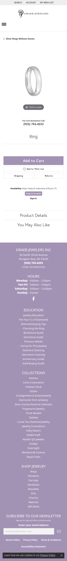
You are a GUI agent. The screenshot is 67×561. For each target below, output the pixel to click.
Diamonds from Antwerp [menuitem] (33, 400)
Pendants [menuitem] (33, 476)
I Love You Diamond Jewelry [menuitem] (33, 421)
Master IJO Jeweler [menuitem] (33, 439)
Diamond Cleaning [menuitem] (33, 350)
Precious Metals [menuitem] (33, 341)
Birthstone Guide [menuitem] (33, 332)
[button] (17, 2)
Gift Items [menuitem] (33, 506)
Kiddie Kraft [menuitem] (33, 435)
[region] (33, 81)
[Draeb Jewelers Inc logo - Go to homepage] (33, 13)
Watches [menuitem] (33, 502)
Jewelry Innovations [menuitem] (33, 426)
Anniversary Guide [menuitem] (33, 359)
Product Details (33, 215)
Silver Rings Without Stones (20, 38)
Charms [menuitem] (33, 497)
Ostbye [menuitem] (33, 443)
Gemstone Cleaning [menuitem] (33, 354)
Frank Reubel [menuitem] (33, 413)
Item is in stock (33, 193)
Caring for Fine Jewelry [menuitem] (33, 346)
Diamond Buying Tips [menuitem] (33, 324)
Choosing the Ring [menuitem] (33, 328)
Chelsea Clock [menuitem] (33, 386)
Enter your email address (33, 525)
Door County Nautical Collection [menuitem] (33, 404)
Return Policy (13, 539)
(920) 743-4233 (33, 124)
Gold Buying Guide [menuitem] (33, 363)
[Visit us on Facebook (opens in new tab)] (33, 299)
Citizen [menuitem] (34, 391)
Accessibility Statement (33, 546)
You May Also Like (33, 224)
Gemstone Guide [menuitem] (34, 337)
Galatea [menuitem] (33, 417)
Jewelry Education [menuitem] (33, 315)
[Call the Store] (33, 263)
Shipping (18, 175)
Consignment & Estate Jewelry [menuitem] (33, 395)
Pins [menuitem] (33, 493)
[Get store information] (33, 267)
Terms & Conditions (51, 539)
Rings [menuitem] (33, 471)
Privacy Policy (30, 539)
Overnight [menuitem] (33, 448)
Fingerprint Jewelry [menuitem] (33, 408)
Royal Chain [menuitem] (33, 456)
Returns (49, 175)
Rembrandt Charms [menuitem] (33, 452)
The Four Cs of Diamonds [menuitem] (33, 319)
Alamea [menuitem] (33, 378)
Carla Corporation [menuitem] (33, 382)
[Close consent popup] (62, 555)
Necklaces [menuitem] (33, 484)
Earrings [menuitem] (33, 480)
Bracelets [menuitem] (33, 489)
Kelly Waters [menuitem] (33, 430)
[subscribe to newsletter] (59, 531)
